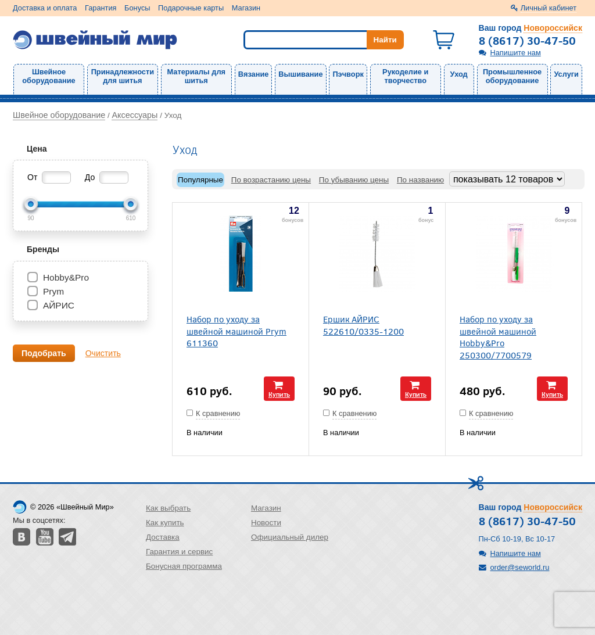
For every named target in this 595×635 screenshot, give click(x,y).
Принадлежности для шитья (122, 76)
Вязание (253, 74)
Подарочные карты (191, 7)
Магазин (246, 7)
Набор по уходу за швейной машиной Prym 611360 (236, 331)
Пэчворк (347, 74)
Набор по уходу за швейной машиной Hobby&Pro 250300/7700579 (498, 337)
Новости (266, 522)
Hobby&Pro (66, 277)
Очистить (103, 353)
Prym (53, 291)
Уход (459, 74)
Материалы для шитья (196, 76)
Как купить (165, 522)
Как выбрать (168, 508)
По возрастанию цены (271, 179)
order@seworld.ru (520, 567)
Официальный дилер (289, 537)
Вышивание (300, 74)
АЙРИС (58, 305)
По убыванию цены (354, 179)
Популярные (200, 179)
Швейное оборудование (48, 76)
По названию (420, 179)
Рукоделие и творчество (405, 76)
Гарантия (101, 7)
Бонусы (137, 7)
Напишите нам (515, 52)
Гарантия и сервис (179, 551)
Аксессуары (134, 115)
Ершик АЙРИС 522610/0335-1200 (363, 325)
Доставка (163, 537)
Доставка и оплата (45, 7)
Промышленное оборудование (512, 76)
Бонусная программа (184, 566)
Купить (279, 394)
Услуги (566, 74)
